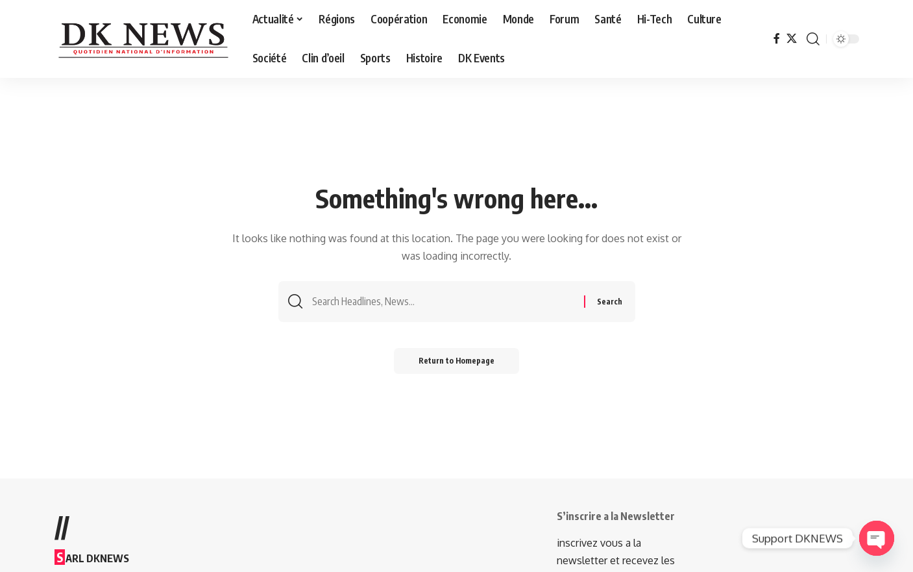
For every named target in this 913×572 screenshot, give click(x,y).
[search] (813, 39)
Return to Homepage (456, 362)
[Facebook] (776, 38)
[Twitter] (791, 38)
